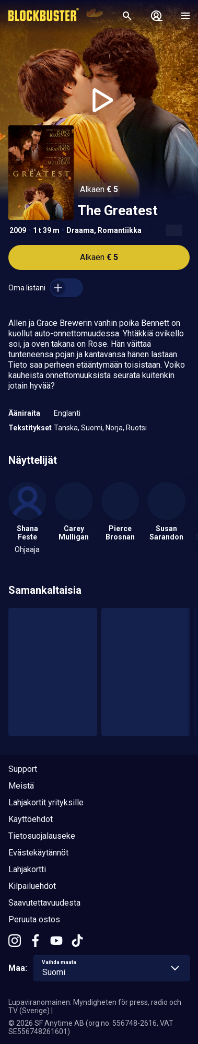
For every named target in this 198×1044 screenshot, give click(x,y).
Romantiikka (120, 230)
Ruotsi (136, 428)
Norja (114, 428)
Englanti (67, 413)
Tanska (66, 428)
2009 (17, 230)
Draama (80, 230)
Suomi (91, 428)
